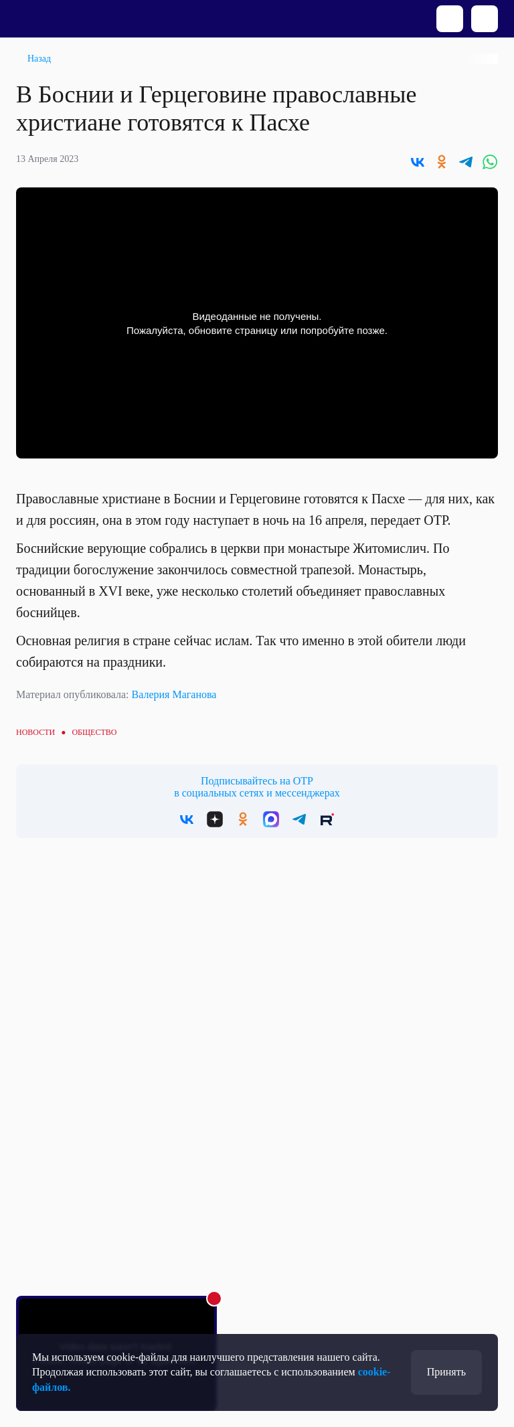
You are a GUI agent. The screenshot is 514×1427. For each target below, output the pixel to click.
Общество (94, 732)
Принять (446, 1371)
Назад (39, 59)
